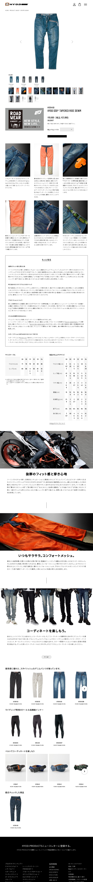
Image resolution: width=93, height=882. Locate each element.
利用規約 (71, 877)
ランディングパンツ (10, 877)
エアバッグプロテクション (30, 877)
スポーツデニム (9, 875)
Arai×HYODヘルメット (29, 880)
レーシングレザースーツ (30, 869)
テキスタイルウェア (11, 869)
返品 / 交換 (71, 869)
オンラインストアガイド (75, 867)
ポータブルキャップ (10, 880)
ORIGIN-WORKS (54, 873)
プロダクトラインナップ (13, 867)
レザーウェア (9, 872)
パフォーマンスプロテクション (31, 875)
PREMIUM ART (27, 872)
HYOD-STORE (53, 878)
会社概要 (52, 870)
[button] (84, 774)
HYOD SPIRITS (53, 875)
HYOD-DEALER (53, 881)
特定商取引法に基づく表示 (76, 880)
